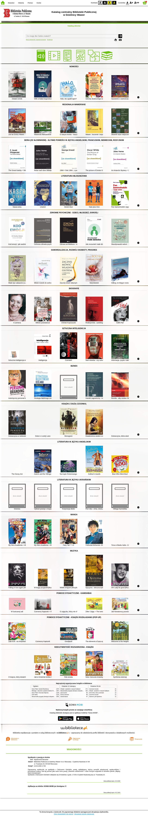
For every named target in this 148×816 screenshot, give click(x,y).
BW (104, 3)
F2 (137, 3)
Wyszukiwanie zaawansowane (36, 40)
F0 (127, 3)
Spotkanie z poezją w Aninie (39, 757)
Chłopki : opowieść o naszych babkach (70, 689)
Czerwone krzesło (93, 689)
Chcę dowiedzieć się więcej (63, 814)
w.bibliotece (63, 733)
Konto (39, 3)
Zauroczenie (63, 692)
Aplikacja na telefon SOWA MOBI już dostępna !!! (47, 786)
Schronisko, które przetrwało (96, 692)
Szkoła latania (64, 696)
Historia (21, 3)
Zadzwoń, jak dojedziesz (95, 696)
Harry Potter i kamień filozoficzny (40, 689)
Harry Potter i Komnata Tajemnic (40, 692)
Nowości (11, 3)
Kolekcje (49, 40)
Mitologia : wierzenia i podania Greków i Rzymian (44, 690)
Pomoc (30, 3)
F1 (131, 3)
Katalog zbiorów (74, 26)
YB (109, 3)
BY (114, 3)
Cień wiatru (35, 694)
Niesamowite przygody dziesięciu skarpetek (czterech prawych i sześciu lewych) (52, 696)
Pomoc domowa (64, 694)
